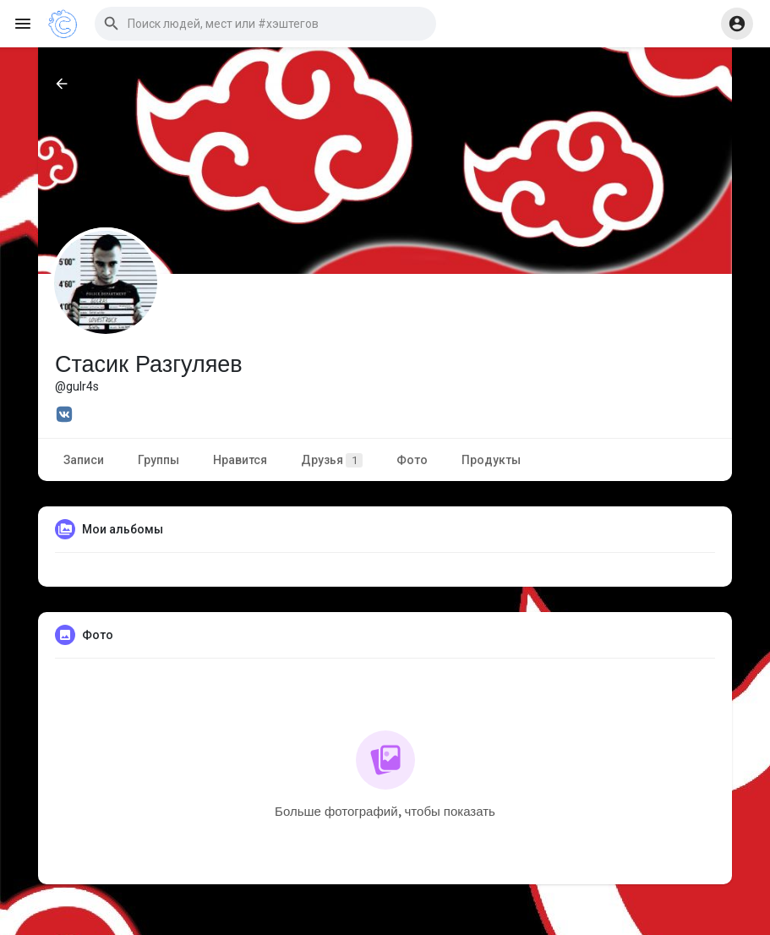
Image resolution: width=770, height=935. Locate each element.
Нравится (240, 460)
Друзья (332, 460)
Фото (412, 460)
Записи (83, 460)
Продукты (491, 460)
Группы (158, 460)
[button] (265, 24)
